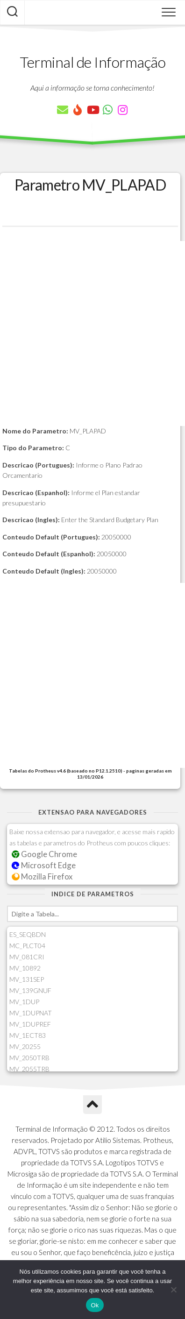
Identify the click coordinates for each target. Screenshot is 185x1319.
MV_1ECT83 (27, 1035)
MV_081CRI (26, 957)
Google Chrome (44, 854)
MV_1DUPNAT (30, 1013)
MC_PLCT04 (27, 946)
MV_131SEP (26, 979)
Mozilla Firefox (42, 876)
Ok (95, 1305)
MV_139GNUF (30, 990)
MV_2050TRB (29, 1058)
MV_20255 (25, 1046)
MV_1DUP (24, 1002)
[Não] (173, 1289)
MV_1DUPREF (30, 1024)
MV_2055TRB (29, 1069)
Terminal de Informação (92, 62)
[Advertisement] (92, 333)
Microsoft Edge (44, 865)
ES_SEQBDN (27, 934)
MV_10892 (25, 968)
